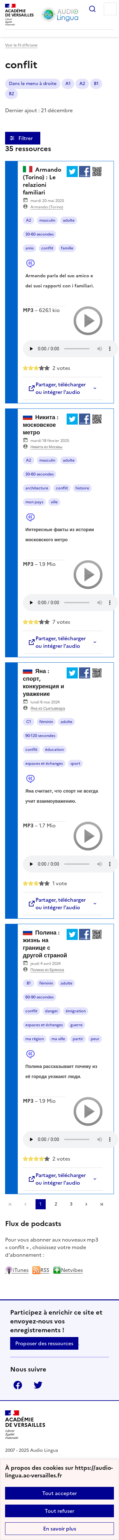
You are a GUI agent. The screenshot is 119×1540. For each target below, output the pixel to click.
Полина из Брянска (47, 970)
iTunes (17, 1270)
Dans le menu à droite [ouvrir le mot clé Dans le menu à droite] (32, 83)
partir (78, 1039)
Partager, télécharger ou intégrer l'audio (57, 388)
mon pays (34, 502)
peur (95, 1039)
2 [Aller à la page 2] (56, 1204)
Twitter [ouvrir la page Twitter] (38, 1385)
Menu (110, 9)
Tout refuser (59, 1511)
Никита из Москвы (46, 447)
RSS (40, 1270)
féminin (46, 722)
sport (75, 763)
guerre (76, 1025)
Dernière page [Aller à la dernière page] (101, 1204)
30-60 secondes (39, 234)
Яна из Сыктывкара (47, 708)
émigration (76, 1011)
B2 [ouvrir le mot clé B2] (11, 93)
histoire (82, 488)
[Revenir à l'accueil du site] (25, 1424)
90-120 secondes (40, 736)
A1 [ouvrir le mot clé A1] (67, 83)
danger (51, 1011)
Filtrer (26, 138)
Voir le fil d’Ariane (21, 45)
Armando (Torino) (46, 207)
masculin (47, 220)
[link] (25, 1204)
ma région (34, 1039)
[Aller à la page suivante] (86, 1204)
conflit (47, 248)
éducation (54, 749)
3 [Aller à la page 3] (71, 1204)
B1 (29, 983)
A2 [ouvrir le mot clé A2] (82, 83)
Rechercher (92, 9)
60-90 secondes (39, 997)
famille (67, 248)
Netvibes (68, 1270)
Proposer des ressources (44, 1343)
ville (54, 502)
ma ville (58, 1039)
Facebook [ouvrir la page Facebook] (17, 1385)
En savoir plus (59, 1528)
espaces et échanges (44, 763)
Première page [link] (10, 1204)
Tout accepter (59, 1493)
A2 (28, 220)
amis (29, 248)
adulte (69, 220)
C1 (28, 722)
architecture (36, 488)
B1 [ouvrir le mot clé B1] (96, 83)
